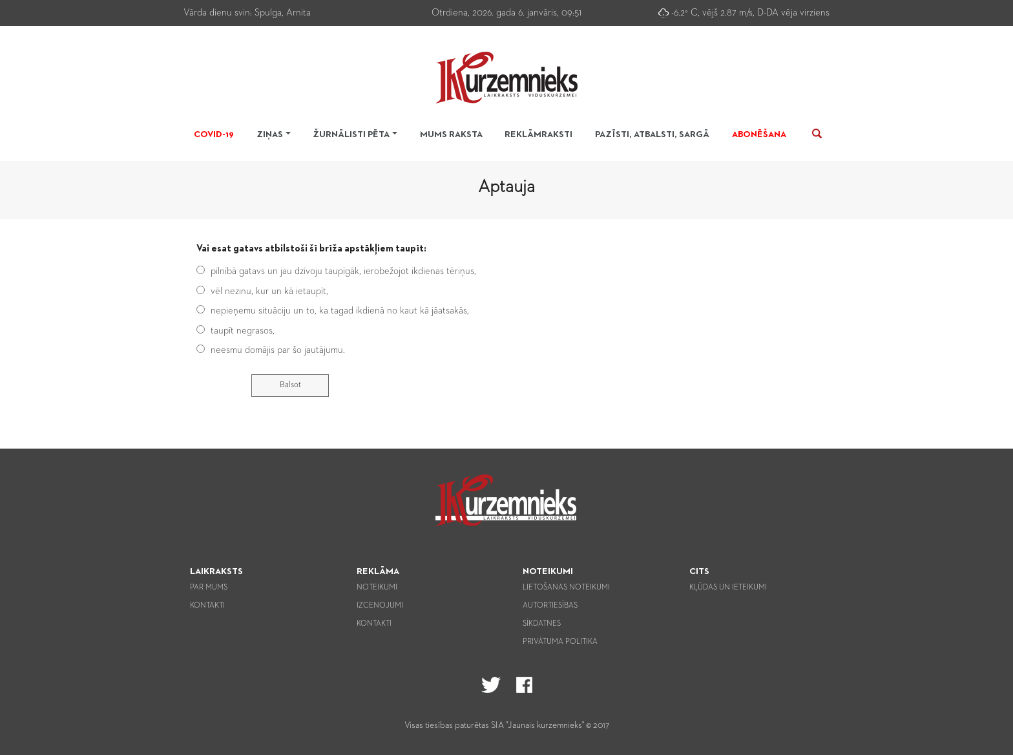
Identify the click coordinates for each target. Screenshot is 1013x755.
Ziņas (269, 134)
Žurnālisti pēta (351, 134)
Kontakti (207, 606)
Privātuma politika (560, 642)
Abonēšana (759, 134)
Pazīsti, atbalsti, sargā (652, 134)
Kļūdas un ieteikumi (728, 587)
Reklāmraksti (538, 134)
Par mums (208, 587)
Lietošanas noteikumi (566, 587)
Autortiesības (550, 606)
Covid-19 (214, 134)
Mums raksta (451, 134)
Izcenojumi (380, 606)
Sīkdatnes (542, 624)
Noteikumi (377, 587)
